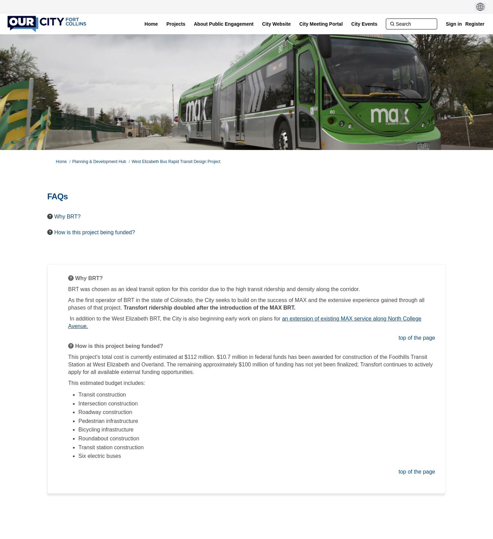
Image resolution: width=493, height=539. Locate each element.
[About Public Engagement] (223, 24)
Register (474, 24)
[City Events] (364, 24)
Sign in (454, 24)
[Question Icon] (50, 216)
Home (61, 161)
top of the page (417, 338)
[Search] (411, 23)
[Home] (151, 24)
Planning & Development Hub (99, 161)
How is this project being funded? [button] (94, 232)
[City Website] (276, 24)
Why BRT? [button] (67, 217)
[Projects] (176, 24)
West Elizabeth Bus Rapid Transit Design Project (175, 161)
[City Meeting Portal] (321, 24)
